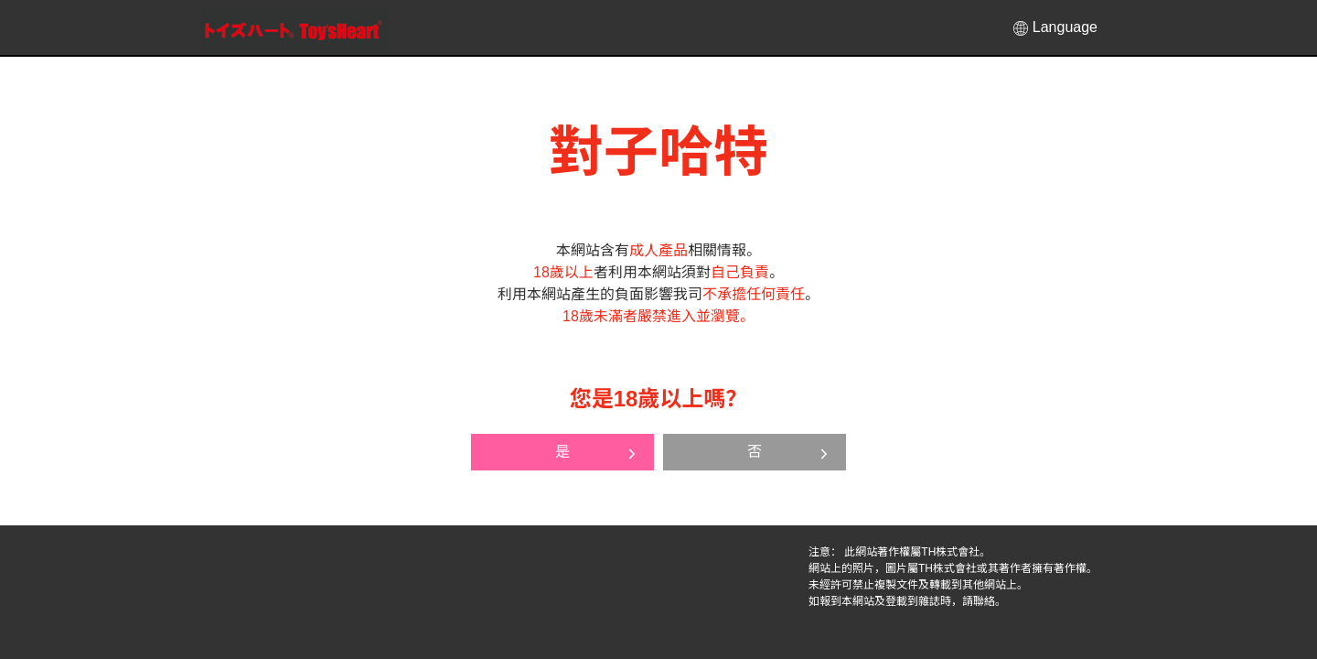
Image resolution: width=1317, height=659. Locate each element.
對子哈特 (294, 28)
